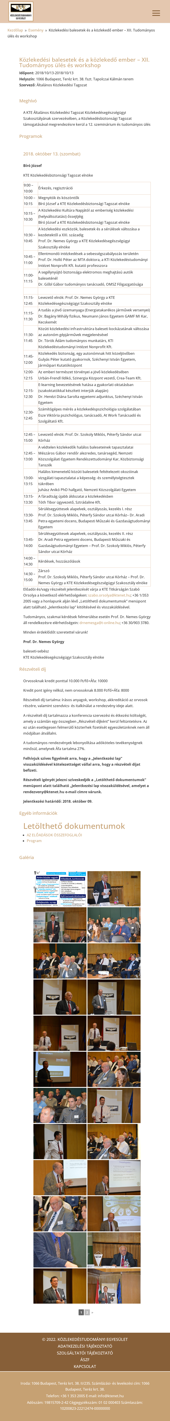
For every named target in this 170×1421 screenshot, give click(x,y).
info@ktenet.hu (111, 1395)
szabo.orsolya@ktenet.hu (109, 595)
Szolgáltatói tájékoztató (85, 1353)
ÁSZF (84, 1359)
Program (34, 840)
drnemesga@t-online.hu (99, 622)
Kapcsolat (85, 1366)
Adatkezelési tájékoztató (85, 1346)
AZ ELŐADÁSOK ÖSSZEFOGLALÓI (54, 835)
